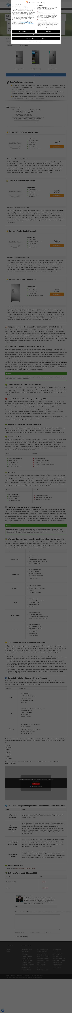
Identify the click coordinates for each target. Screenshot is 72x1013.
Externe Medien (42, 20)
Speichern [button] (48, 31)
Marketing (40, 12)
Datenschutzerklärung (25, 22)
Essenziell (40, 5)
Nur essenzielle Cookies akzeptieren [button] (36, 35)
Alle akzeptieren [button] (23, 31)
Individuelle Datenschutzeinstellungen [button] (36, 38)
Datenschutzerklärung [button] (36, 41)
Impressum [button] (42, 41)
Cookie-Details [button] (30, 41)
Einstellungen (30, 23)
